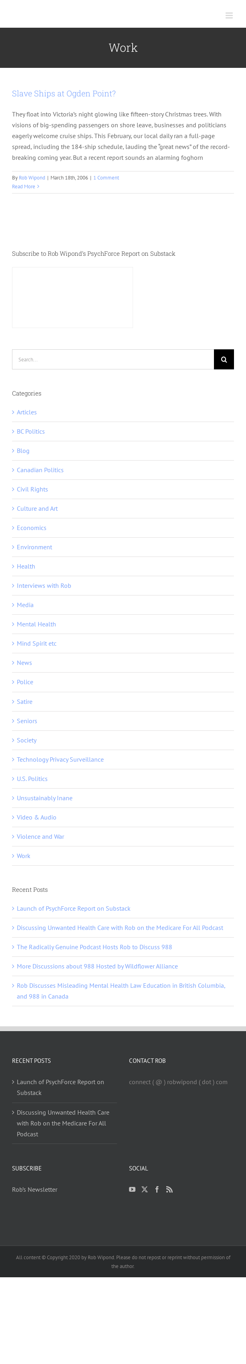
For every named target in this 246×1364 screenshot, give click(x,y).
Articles (27, 412)
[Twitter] (144, 1189)
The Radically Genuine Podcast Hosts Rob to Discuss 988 (94, 947)
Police (25, 682)
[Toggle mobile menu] (230, 15)
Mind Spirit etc (36, 643)
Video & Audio (36, 817)
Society (26, 740)
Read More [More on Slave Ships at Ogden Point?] (23, 186)
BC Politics (31, 431)
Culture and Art (37, 508)
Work (23, 856)
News (24, 663)
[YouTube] (132, 1189)
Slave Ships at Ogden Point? (64, 93)
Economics (31, 528)
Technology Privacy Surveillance (60, 759)
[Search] (224, 359)
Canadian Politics (40, 470)
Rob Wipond (32, 177)
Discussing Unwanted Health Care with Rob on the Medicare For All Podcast (120, 928)
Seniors (27, 721)
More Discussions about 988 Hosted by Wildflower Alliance (97, 966)
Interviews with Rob (44, 585)
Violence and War (40, 836)
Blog (23, 451)
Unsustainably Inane (45, 798)
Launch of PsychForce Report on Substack (74, 908)
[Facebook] (157, 1189)
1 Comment (106, 177)
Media (25, 605)
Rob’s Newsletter (34, 1189)
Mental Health (36, 624)
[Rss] (169, 1189)
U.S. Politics (32, 779)
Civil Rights (32, 489)
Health (26, 566)
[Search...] (113, 359)
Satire (24, 701)
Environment (34, 547)
